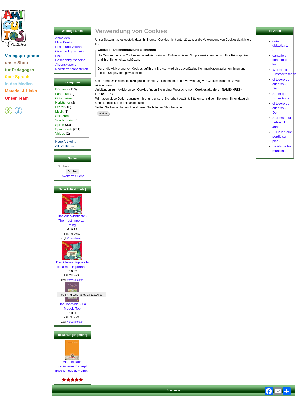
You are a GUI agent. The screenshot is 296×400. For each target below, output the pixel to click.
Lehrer (59, 107)
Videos (60, 133)
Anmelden (62, 38)
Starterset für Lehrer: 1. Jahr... (281, 122)
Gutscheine (63, 98)
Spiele (59, 125)
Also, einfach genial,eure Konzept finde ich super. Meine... (72, 364)
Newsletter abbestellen (71, 69)
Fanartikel (62, 94)
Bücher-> (61, 89)
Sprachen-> (63, 129)
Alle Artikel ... (64, 146)
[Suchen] (72, 166)
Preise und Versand (69, 47)
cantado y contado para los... (281, 60)
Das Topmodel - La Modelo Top (72, 304)
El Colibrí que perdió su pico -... (282, 136)
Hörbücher (62, 102)
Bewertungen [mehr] (72, 335)
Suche (72, 158)
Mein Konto (63, 42)
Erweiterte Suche (72, 176)
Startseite (173, 390)
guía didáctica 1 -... (280, 45)
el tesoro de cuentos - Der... (280, 84)
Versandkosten (75, 238)
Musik (59, 111)
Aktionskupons (65, 64)
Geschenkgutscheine (70, 60)
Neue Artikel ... (65, 141)
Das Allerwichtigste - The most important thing (72, 219)
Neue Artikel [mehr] (72, 189)
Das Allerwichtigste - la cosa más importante (72, 263)
